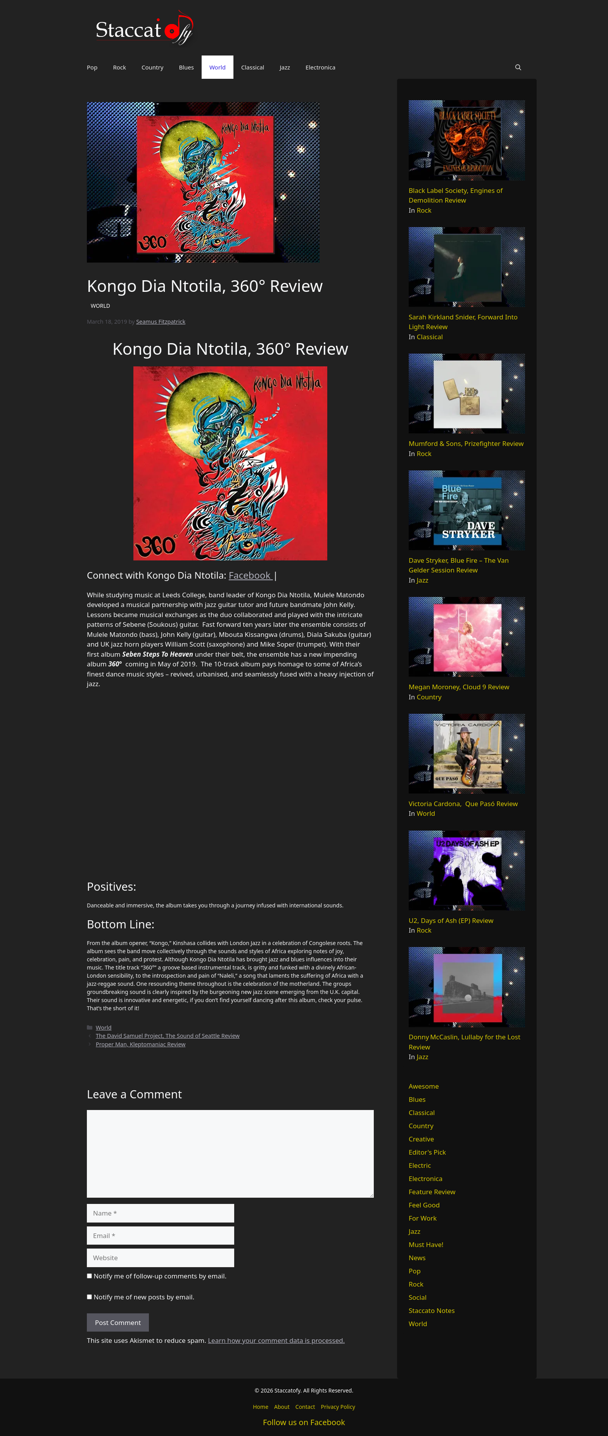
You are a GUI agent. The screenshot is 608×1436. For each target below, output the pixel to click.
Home (260, 1406)
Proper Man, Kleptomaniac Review (140, 1044)
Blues (186, 67)
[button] (518, 67)
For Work (423, 1218)
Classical (252, 67)
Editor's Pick (427, 1152)
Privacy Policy (338, 1406)
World (217, 67)
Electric (420, 1165)
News (417, 1257)
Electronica (320, 67)
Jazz (285, 67)
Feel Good (424, 1204)
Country (152, 67)
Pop (92, 67)
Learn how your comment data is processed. (276, 1340)
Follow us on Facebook (304, 1422)
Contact (305, 1406)
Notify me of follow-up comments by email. (159, 1275)
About (282, 1406)
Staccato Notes (432, 1310)
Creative (421, 1138)
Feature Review (432, 1191)
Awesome (424, 1086)
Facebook (251, 575)
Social (418, 1297)
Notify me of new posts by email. (143, 1296)
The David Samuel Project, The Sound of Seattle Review (168, 1035)
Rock (119, 67)
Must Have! (426, 1244)
